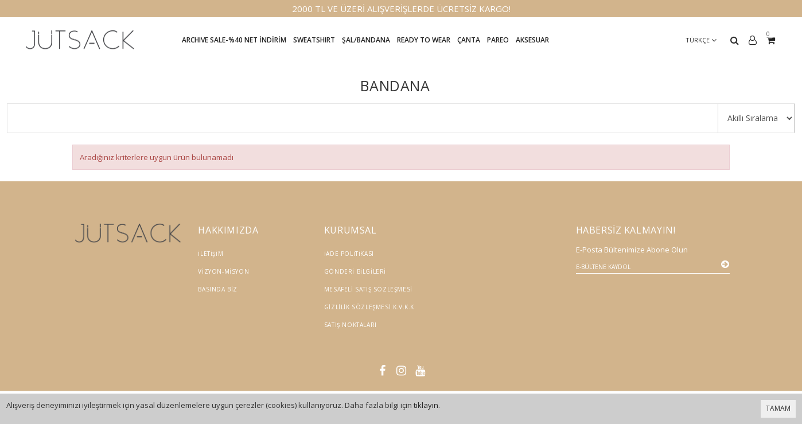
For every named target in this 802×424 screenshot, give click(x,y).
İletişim (210, 254)
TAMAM (778, 408)
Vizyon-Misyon (223, 271)
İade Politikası (349, 254)
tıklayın (426, 405)
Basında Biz (218, 289)
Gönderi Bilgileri (355, 271)
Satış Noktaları (350, 325)
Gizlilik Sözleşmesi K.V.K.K (369, 307)
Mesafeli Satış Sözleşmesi (368, 289)
